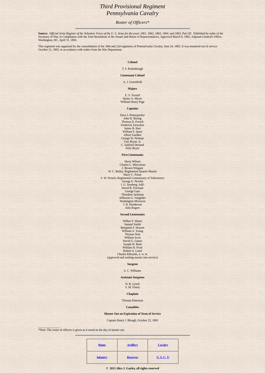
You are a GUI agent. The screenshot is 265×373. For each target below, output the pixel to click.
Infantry (102, 357)
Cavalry (163, 345)
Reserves (132, 357)
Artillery (132, 345)
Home (102, 345)
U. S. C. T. (163, 357)
